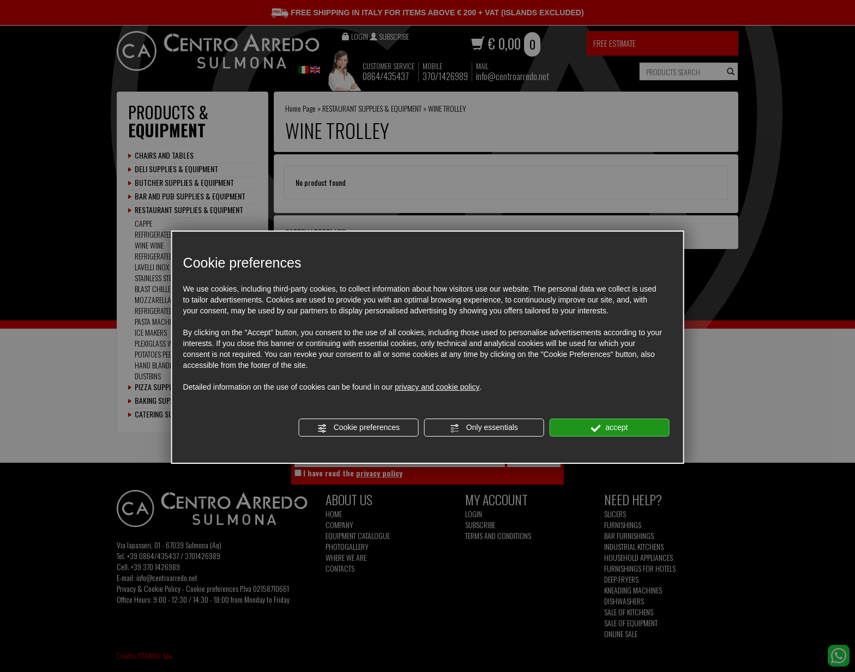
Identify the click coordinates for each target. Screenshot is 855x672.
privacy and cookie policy (437, 387)
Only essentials (484, 428)
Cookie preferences (358, 428)
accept (609, 428)
